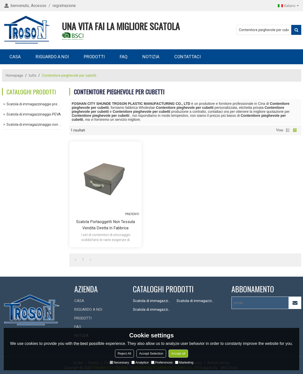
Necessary (119, 362)
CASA (15, 56)
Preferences (162, 362)
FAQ (123, 56)
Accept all (178, 353)
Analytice (140, 362)
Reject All (124, 353)
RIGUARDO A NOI (52, 56)
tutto (32, 75)
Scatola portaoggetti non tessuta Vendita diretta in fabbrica (105, 224)
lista (287, 130)
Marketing (184, 362)
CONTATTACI (187, 56)
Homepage (14, 75)
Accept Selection (151, 353)
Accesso (38, 5)
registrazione (64, 5)
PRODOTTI (94, 56)
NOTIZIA (150, 56)
